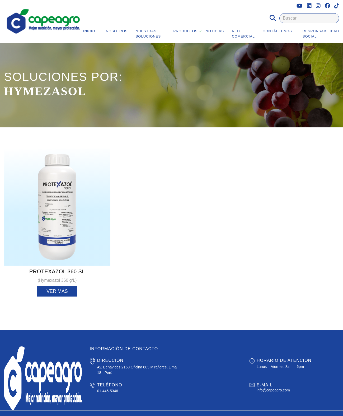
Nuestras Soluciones (148, 33)
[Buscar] (309, 18)
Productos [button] (185, 31)
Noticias (215, 31)
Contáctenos (277, 31)
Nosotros (117, 31)
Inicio (89, 31)
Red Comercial (243, 33)
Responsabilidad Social (321, 33)
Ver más (57, 291)
